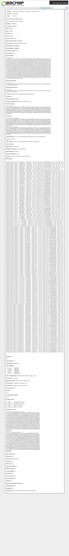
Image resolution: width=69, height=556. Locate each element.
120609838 (16, 48)
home (54, 3)
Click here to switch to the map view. (14, 18)
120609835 (16, 45)
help (61, 3)
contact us (65, 3)
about (57, 3)
